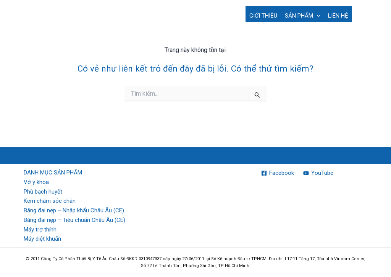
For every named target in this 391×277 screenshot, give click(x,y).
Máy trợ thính (40, 229)
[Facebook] (277, 173)
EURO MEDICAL (51, 9)
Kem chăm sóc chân (50, 200)
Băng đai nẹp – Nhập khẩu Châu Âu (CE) (74, 210)
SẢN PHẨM (302, 15)
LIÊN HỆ (338, 15)
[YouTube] (318, 173)
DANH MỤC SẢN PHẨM (53, 172)
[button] (316, 15)
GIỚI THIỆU (263, 15)
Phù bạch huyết (43, 191)
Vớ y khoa (36, 182)
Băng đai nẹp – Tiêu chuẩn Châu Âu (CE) (74, 220)
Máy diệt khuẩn (42, 238)
